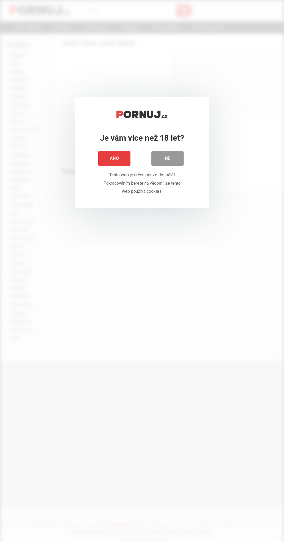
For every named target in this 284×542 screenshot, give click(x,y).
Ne (167, 158)
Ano (114, 158)
